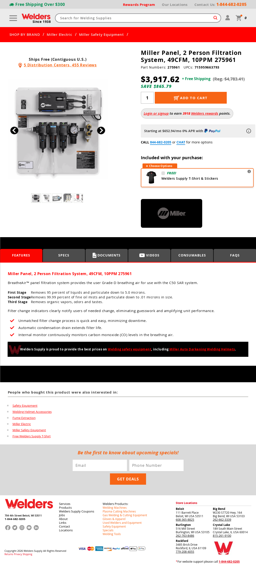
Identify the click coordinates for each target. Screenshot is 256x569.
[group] (58, 129)
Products (65, 507)
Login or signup (156, 113)
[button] (101, 130)
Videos (149, 255)
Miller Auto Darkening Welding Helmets (202, 349)
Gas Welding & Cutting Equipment (125, 515)
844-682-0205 (160, 142)
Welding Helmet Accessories (32, 412)
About (63, 519)
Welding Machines (115, 507)
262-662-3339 (222, 519)
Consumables (192, 255)
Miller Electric (59, 34)
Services (64, 504)
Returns (8, 554)
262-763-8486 (185, 535)
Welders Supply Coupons (76, 511)
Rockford (182, 541)
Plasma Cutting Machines (119, 511)
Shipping (27, 554)
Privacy (18, 554)
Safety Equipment (25, 405)
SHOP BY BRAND (24, 34)
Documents (106, 255)
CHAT (180, 142)
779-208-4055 (185, 551)
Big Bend (219, 509)
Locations (66, 530)
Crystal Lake (221, 525)
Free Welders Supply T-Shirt (32, 436)
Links (62, 522)
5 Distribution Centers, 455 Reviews (60, 65)
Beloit (180, 509)
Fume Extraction (24, 418)
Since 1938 (42, 21)
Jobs (62, 515)
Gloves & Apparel (114, 519)
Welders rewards (204, 113)
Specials (108, 530)
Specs (63, 255)
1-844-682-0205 (15, 519)
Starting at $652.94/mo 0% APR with (183, 131)
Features (21, 255)
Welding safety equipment (129, 349)
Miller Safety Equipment (101, 34)
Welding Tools (112, 534)
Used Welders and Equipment (122, 522)
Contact (64, 526)
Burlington (183, 525)
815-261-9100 (222, 535)
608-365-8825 (185, 519)
